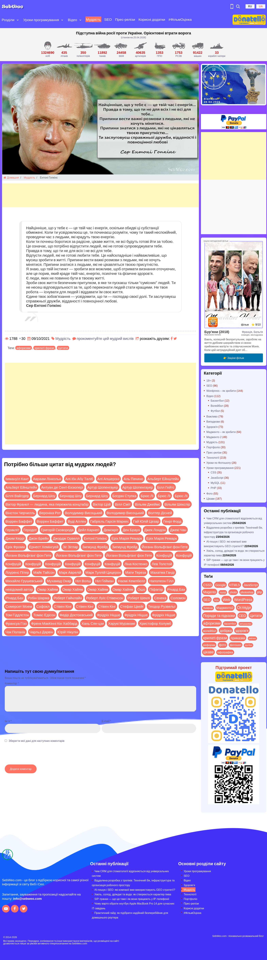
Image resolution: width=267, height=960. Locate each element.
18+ (208, 380)
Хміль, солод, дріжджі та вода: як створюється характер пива (132, 894)
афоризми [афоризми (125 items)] (212, 623)
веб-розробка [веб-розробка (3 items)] (246, 623)
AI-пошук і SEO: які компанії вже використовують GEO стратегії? (134, 889)
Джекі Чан (178, 529)
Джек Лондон (155, 529)
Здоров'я (212, 427)
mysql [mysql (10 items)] (223, 592)
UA (261, 6)
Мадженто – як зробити (221, 432)
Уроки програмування (41, 19)
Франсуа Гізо (16, 623)
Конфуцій (164, 555)
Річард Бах (176, 589)
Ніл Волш (83, 580)
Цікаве (210, 498)
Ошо (141, 589)
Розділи (8, 19)
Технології (212, 457)
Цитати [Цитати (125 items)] (256, 615)
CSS (213, 472)
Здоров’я (189, 885)
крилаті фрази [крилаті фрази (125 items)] (215, 637)
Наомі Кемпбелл (131, 580)
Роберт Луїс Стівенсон (104, 597)
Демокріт (111, 529)
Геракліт (12, 529)
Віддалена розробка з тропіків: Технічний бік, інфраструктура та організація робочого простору (233, 532)
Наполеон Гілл (161, 580)
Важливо (212, 416)
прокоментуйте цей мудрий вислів (105, 338)
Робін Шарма (38, 597)
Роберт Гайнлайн (68, 597)
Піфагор (156, 589)
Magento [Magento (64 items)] (209, 592)
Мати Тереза (135, 572)
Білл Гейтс (165, 487)
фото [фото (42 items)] (222, 645)
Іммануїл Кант (17, 478)
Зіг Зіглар (70, 546)
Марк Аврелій (70, 572)
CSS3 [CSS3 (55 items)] (207, 585)
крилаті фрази (44, 348)
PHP (213, 488)
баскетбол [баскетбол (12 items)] (230, 623)
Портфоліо (213, 447)
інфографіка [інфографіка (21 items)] (225, 652)
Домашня (11, 177)
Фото (209, 493)
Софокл (42, 606)
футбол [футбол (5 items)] (248, 645)
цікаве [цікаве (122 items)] (208, 652)
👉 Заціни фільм (233, 358)
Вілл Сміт (123, 504)
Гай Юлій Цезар (146, 521)
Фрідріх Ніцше (108, 614)
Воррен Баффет (18, 521)
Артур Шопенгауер (102, 487)
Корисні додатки (151, 19)
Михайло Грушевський (24, 580)
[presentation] (31, 755)
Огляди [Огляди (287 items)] (244, 607)
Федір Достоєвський (76, 614)
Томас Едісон (44, 614)
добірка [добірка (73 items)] (226, 630)
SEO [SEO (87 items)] (206, 599)
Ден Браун (131, 529)
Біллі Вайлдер (17, 495)
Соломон (177, 597)
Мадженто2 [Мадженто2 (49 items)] (224, 608)
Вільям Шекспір (177, 504)
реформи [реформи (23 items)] (209, 645)
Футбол (215, 411)
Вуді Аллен (77, 521)
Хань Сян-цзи (93, 623)
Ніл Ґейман (104, 580)
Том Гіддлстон (17, 614)
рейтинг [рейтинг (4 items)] (252, 638)
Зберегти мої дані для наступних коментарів (36, 741)
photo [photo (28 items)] (233, 592)
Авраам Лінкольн (47, 478)
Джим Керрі (14, 538)
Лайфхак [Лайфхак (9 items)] (208, 608)
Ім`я (8, 721)
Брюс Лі (147, 495)
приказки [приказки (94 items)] (238, 637)
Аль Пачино (133, 478)
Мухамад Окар (59, 580)
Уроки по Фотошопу (218, 462)
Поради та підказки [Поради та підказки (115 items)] (219, 615)
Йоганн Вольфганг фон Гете (165, 546)
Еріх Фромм (15, 546)
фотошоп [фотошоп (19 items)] (235, 645)
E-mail (106, 721)
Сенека (160, 597)
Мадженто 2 (214, 437)
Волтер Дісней (160, 512)
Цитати (63, 348)
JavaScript (217, 477)
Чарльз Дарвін (41, 632)
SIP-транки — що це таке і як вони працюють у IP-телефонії (131, 899)
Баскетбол (217, 400)
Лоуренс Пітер (17, 572)
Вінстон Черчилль (20, 512)
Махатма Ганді (162, 572)
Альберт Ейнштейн (163, 478)
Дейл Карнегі (88, 529)
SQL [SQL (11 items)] (216, 600)
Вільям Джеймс (147, 504)
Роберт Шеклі (139, 597)
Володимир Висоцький (83, 512)
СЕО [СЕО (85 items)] (242, 615)
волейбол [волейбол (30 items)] (209, 631)
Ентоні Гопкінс (95, 538)
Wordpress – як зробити (221, 390)
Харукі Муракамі (121, 623)
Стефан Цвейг (132, 606)
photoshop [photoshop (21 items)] (246, 592)
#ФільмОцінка (180, 19)
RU (250, 6)
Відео (72, 19)
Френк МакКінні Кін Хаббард (54, 623)
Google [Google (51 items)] (220, 585)
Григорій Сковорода (57, 529)
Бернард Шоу (44, 495)
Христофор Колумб (155, 623)
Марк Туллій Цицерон (103, 572)
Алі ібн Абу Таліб (79, 478)
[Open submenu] (17, 20)
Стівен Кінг (63, 606)
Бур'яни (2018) (216, 331)
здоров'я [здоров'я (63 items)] (241, 630)
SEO (108, 19)
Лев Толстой (162, 563)
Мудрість (93, 19)
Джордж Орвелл (66, 538)
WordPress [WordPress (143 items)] (243, 599)
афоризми (24, 348)
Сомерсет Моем (18, 606)
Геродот (30, 529)
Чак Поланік (15, 632)
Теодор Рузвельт (162, 606)
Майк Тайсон (43, 572)
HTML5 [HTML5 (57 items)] (234, 585)
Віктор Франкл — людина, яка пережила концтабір (47, 504)
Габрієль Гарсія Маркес (109, 521)
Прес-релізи (125, 19)
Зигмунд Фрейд (95, 546)
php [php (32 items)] (259, 592)
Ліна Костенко (135, 563)
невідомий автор (19, 589)
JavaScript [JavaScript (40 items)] (251, 585)
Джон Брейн (39, 538)
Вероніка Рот (50, 512)
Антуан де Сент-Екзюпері (62, 487)
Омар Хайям (47, 589)
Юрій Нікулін (67, 632)
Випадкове (213, 421)
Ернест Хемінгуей (43, 546)
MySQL (215, 483)
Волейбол (217, 405)
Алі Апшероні (108, 478)
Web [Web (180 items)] (226, 599)
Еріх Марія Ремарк (126, 538)
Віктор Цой (102, 504)
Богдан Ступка (124, 495)
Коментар (12, 683)
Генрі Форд (172, 521)
